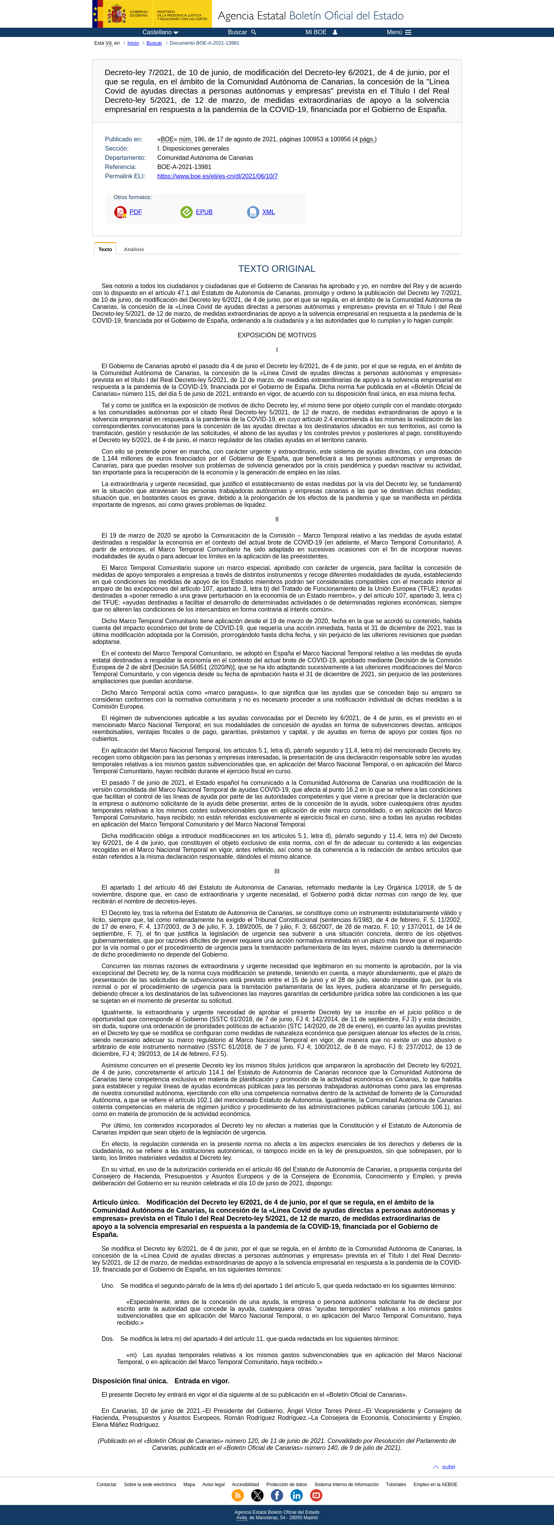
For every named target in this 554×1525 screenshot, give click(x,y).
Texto (105, 249)
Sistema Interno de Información (347, 1484)
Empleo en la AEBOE (435, 1484)
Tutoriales (396, 1484)
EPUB (204, 212)
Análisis (134, 249)
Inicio (133, 43)
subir (449, 1467)
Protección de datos (286, 1484)
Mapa (189, 1484)
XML (268, 212)
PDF (136, 212)
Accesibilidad (245, 1484)
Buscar (154, 43)
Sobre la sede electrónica (150, 1484)
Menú (399, 32)
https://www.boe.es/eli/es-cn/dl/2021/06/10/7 (217, 176)
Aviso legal (213, 1484)
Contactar (107, 1484)
